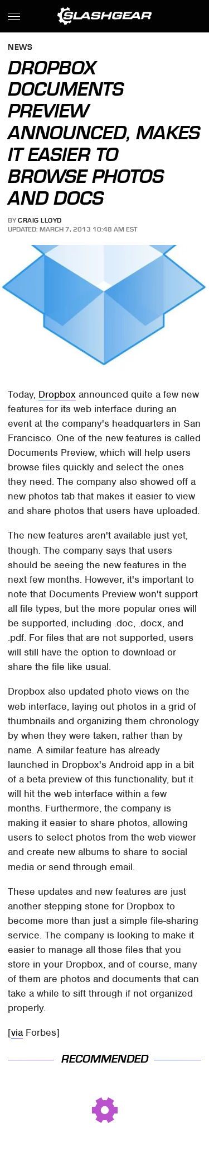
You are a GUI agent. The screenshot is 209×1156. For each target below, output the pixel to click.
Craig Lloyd (40, 220)
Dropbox (57, 394)
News (20, 47)
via (17, 1032)
